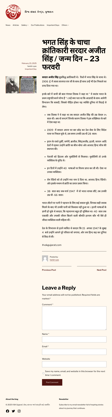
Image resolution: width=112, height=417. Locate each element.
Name (45, 334)
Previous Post (49, 270)
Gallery (24, 25)
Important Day (30, 69)
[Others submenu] (68, 24)
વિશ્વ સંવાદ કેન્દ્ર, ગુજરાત (39, 11)
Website (46, 359)
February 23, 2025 (29, 63)
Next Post (101, 270)
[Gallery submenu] (27, 24)
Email (45, 346)
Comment (47, 304)
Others (64, 25)
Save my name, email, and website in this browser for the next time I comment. (75, 373)
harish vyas (54, 260)
